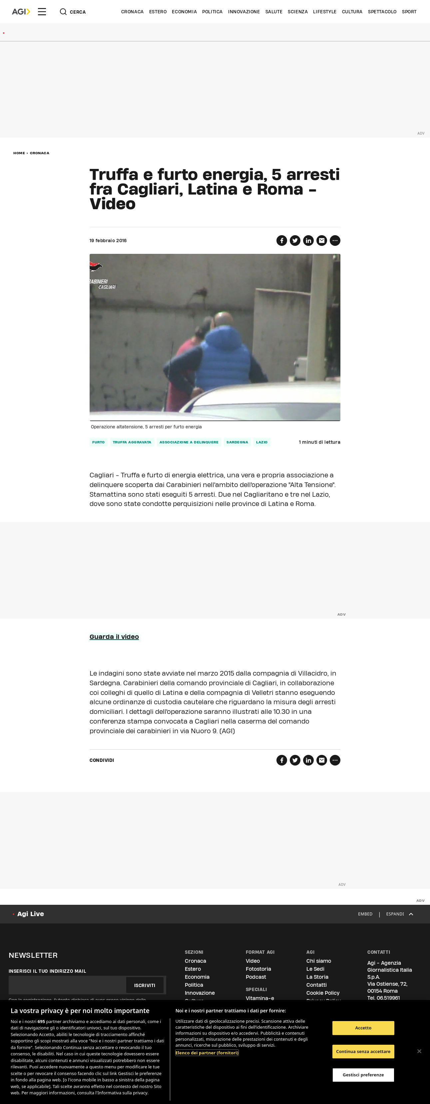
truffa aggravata (132, 442)
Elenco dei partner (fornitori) (207, 1053)
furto (98, 442)
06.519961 (388, 998)
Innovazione (244, 12)
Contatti (316, 985)
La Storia (317, 977)
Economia (184, 12)
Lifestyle (324, 12)
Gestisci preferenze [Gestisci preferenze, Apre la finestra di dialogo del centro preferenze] (363, 1075)
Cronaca (132, 12)
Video (113, 203)
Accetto (363, 1028)
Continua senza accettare (363, 1051)
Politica (212, 12)
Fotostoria (258, 969)
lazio (262, 442)
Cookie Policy (322, 993)
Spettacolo (382, 12)
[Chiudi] (419, 1051)
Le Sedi (315, 969)
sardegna (237, 442)
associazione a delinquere (189, 442)
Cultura (352, 12)
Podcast (256, 977)
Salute (274, 12)
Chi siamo (318, 961)
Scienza (298, 12)
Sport (409, 12)
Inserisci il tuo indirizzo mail (47, 971)
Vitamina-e (260, 998)
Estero (158, 12)
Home (19, 153)
